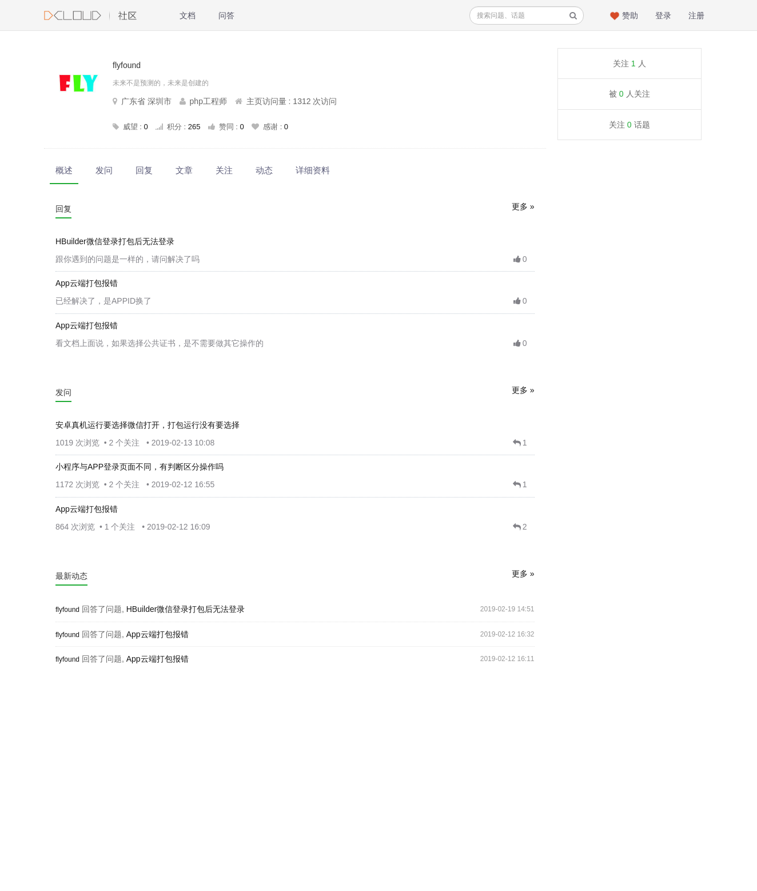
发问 (104, 170)
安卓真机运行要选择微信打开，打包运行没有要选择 (147, 424)
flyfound (67, 610)
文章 (184, 170)
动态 (264, 170)
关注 (224, 170)
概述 (64, 170)
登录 (663, 15)
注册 (696, 15)
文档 (188, 15)
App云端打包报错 (86, 283)
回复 (144, 170)
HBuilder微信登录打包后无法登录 (114, 241)
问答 (226, 15)
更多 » (523, 206)
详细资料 (313, 170)
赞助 (630, 15)
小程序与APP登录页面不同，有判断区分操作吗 (139, 466)
